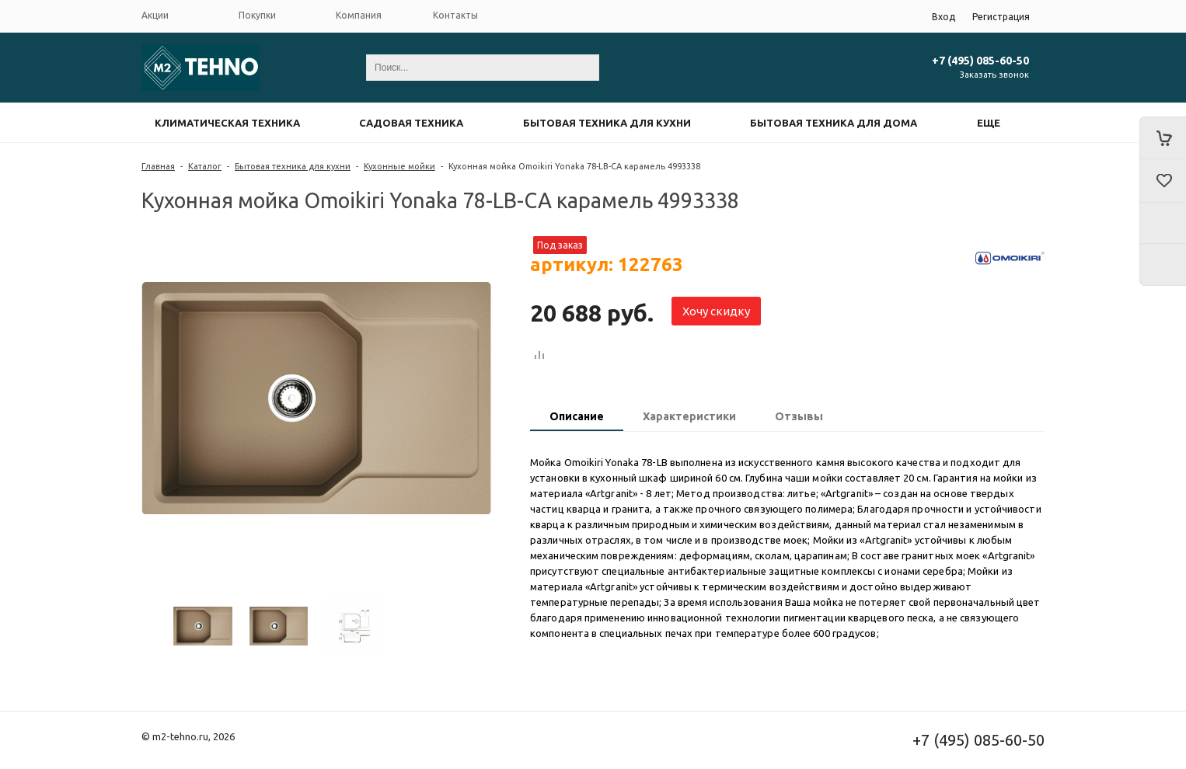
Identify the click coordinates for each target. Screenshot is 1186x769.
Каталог (205, 166)
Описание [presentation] (576, 416)
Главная (158, 166)
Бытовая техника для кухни (607, 122)
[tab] (576, 418)
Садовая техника (411, 122)
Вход (943, 17)
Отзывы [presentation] (799, 416)
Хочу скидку (716, 311)
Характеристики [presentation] (689, 416)
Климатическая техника (227, 122)
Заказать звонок (994, 74)
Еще (988, 122)
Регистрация (1001, 17)
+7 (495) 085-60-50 (980, 60)
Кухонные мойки (399, 166)
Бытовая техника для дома (833, 122)
